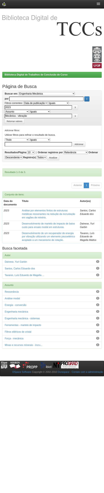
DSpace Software (21, 372)
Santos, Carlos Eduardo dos (20, 268)
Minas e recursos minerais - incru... (23, 345)
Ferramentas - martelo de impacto (23, 325)
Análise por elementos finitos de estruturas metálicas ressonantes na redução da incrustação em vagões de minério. (48, 214)
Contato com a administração (87, 372)
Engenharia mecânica (16, 311)
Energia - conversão (15, 305)
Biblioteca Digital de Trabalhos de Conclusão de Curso (36, 74)
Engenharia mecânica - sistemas (22, 318)
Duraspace (63, 372)
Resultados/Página (15, 152)
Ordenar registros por (50, 152)
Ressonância (12, 291)
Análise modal (12, 298)
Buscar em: (11, 93)
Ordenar (93, 152)
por (7, 98)
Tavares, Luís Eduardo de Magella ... (24, 275)
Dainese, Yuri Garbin (16, 261)
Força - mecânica (14, 338)
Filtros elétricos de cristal (18, 331)
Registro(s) (29, 157)
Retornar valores (14, 121)
